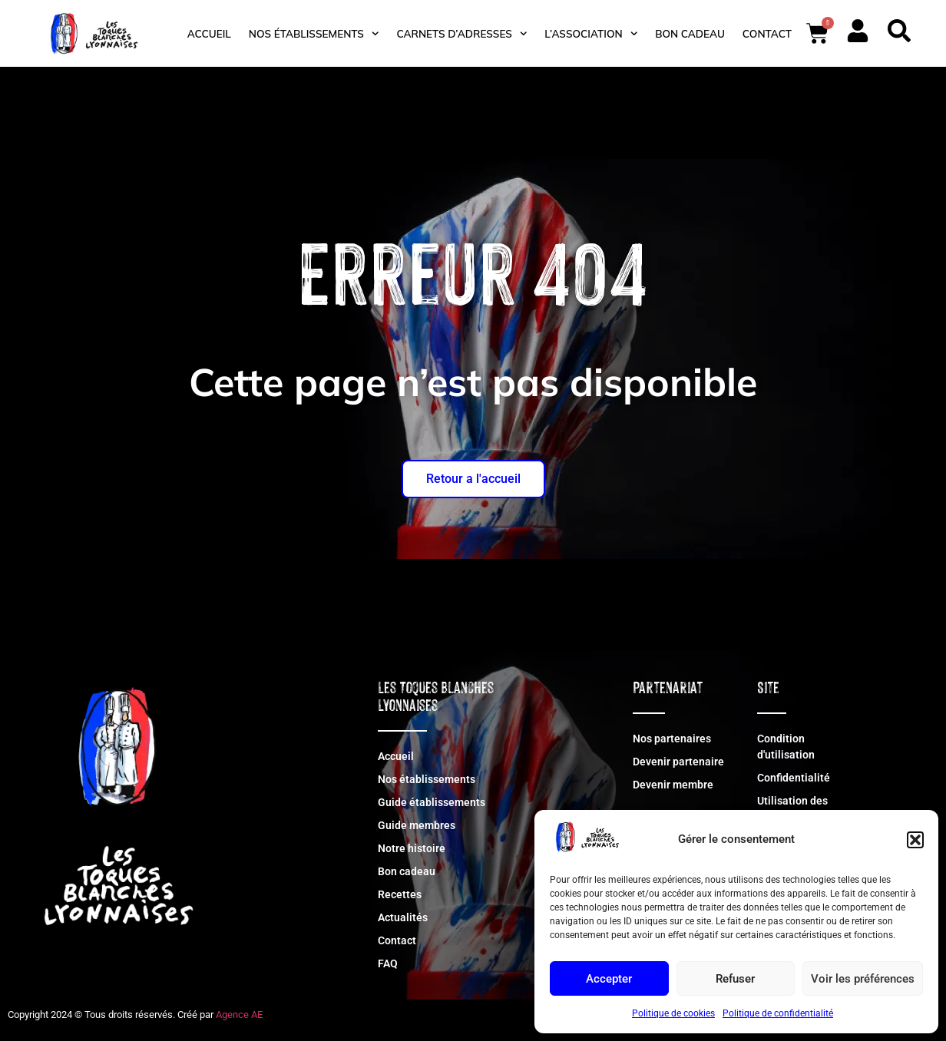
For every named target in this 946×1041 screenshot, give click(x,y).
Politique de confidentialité (778, 1013)
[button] (915, 840)
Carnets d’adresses (461, 33)
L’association (590, 33)
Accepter (609, 979)
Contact (767, 33)
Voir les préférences (863, 979)
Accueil (209, 33)
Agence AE (239, 1014)
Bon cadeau (690, 33)
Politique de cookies (673, 1013)
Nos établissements (314, 33)
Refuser (735, 979)
